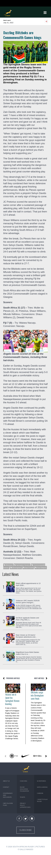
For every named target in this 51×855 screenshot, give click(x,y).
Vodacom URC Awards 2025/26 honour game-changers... (28, 602)
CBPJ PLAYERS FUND (8, 804)
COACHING (23, 781)
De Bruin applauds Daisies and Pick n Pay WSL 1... (27, 619)
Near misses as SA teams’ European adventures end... (26, 636)
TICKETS (22, 797)
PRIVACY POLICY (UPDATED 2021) (25, 805)
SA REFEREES (41, 781)
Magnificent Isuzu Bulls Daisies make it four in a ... (27, 653)
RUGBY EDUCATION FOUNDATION (24, 789)
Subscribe (25, 830)
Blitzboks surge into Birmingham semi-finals (37, 695)
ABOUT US (6, 781)
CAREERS (40, 793)
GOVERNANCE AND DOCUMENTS (8, 795)
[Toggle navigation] (45, 13)
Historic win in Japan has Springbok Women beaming (12, 699)
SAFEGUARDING (42, 787)
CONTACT (6, 787)
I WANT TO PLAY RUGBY (42, 800)
